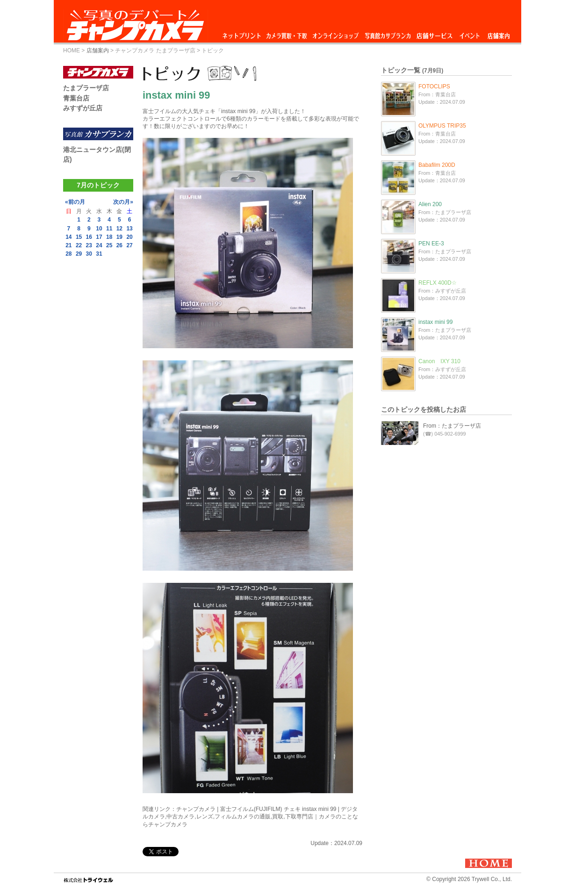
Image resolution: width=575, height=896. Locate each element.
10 (99, 228)
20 (129, 237)
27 (129, 245)
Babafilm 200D (436, 165)
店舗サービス (434, 33)
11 (109, 228)
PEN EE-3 (431, 243)
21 (68, 245)
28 (68, 254)
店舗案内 (498, 33)
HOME (71, 50)
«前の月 (75, 202)
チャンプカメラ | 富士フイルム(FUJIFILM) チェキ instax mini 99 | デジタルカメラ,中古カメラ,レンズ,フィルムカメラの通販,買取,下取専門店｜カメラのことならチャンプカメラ (250, 816)
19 (119, 237)
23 (89, 245)
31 (99, 254)
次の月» (123, 202)
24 (99, 245)
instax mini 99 (435, 322)
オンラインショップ (335, 33)
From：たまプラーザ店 (452, 426)
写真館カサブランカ (387, 33)
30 (89, 254)
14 (68, 237)
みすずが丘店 (82, 108)
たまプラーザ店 (86, 88)
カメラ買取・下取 (287, 33)
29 (79, 254)
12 (119, 228)
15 (79, 237)
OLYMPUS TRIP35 (442, 125)
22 (79, 245)
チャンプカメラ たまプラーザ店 (155, 50)
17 (99, 237)
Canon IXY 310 (439, 361)
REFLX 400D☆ (437, 283)
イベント (469, 33)
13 (129, 228)
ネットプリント (243, 33)
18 (109, 237)
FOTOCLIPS (434, 86)
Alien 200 (430, 204)
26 (119, 245)
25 (109, 245)
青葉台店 (76, 98)
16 (89, 237)
